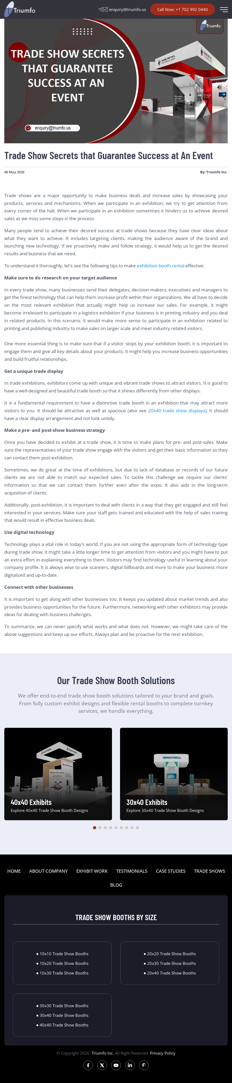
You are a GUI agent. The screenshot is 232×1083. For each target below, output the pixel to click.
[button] (94, 827)
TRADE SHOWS (209, 871)
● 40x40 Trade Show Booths (62, 1025)
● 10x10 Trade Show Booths (62, 953)
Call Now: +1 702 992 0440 (182, 9)
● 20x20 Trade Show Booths (170, 953)
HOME (14, 871)
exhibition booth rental (160, 266)
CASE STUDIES (170, 871)
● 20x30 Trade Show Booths (170, 963)
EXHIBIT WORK (92, 871)
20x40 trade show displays (176, 410)
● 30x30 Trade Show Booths (62, 1005)
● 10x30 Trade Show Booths (62, 973)
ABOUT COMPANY (48, 871)
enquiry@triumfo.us (122, 9)
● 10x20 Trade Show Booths (62, 963)
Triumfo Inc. (103, 1053)
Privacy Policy (162, 1053)
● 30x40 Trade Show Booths (62, 1015)
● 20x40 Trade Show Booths (170, 973)
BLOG (116, 885)
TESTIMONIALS (131, 871)
